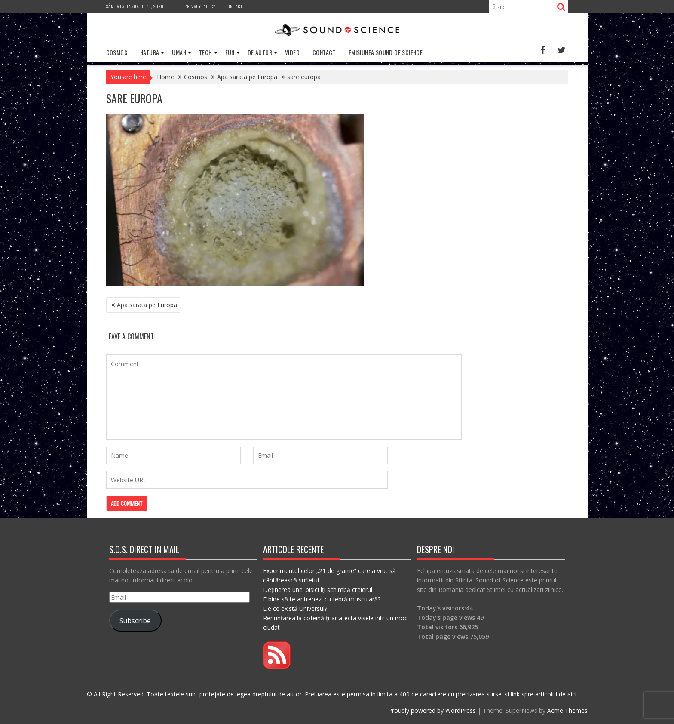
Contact (234, 6)
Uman (179, 52)
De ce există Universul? (295, 608)
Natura (149, 52)
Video (292, 52)
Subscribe (135, 620)
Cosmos (116, 52)
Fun (230, 52)
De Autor (260, 52)
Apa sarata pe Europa (147, 305)
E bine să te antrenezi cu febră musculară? (321, 599)
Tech (205, 52)
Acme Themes (567, 710)
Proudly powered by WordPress (432, 710)
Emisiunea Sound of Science (386, 52)
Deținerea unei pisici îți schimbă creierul (317, 589)
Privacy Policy (200, 6)
